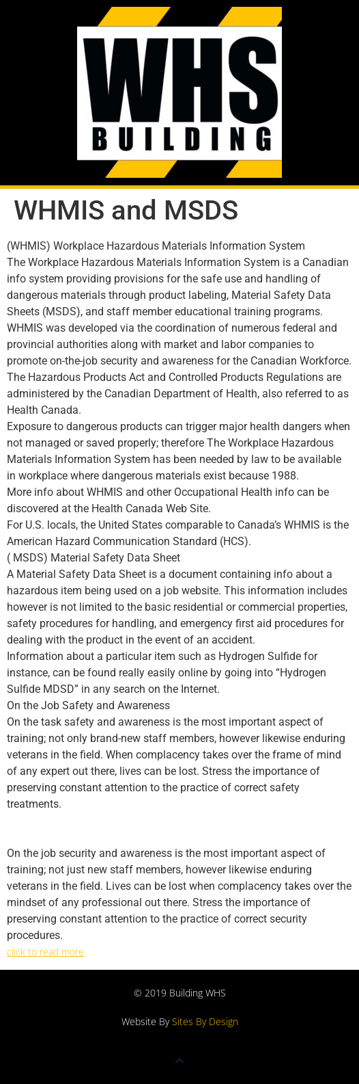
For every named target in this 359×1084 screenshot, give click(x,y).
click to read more (45, 951)
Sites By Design (205, 1021)
